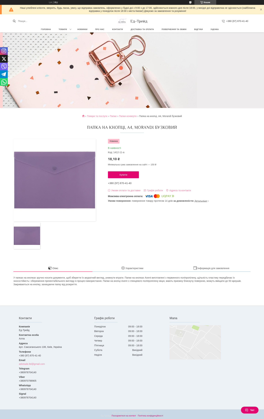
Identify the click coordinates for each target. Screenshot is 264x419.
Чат (249, 410)
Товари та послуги (97, 116)
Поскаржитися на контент (124, 416)
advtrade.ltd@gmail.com (32, 364)
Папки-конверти (128, 116)
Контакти (117, 29)
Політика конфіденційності (150, 416)
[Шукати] (14, 21)
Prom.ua (148, 412)
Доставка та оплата (142, 29)
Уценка (215, 29)
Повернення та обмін (174, 29)
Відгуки (198, 29)
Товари (63, 29)
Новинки (82, 29)
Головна (46, 29)
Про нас (99, 29)
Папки (113, 116)
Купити (123, 174)
